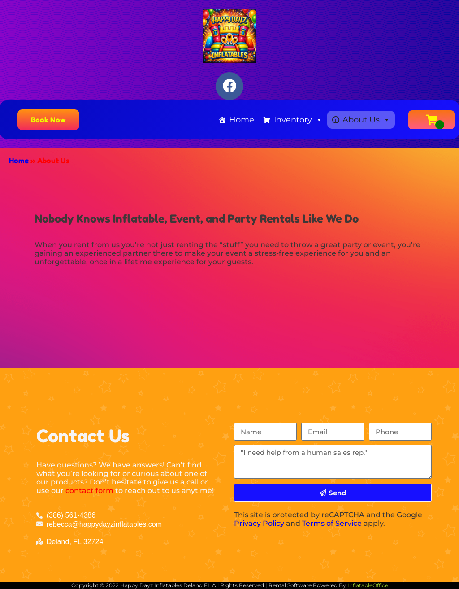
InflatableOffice (367, 585)
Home (241, 120)
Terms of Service (332, 523)
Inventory (298, 120)
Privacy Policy (259, 523)
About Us (366, 120)
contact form (89, 490)
